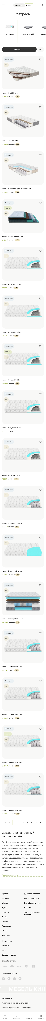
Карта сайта (7, 998)
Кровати (5, 894)
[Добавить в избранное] (40, 59)
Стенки (5, 921)
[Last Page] (40, 822)
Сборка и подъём (31, 898)
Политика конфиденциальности (15, 1003)
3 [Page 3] (23, 822)
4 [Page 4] (27, 822)
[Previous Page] (9, 822)
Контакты (6, 946)
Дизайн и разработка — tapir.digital (16, 1008)
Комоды (5, 912)
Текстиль (6, 935)
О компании (7, 941)
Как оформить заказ (32, 903)
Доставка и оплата (32, 894)
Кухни (4, 908)
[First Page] (5, 822)
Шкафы (5, 903)
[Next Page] (36, 822)
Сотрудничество (9, 955)
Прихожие (6, 926)
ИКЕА (4, 931)
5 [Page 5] (31, 822)
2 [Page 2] (19, 822)
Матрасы (5, 898)
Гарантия (28, 908)
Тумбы (4, 917)
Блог (4, 950)
